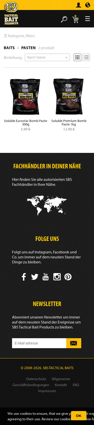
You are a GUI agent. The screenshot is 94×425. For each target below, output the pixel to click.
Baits (9, 48)
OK (79, 416)
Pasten (28, 48)
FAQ (76, 384)
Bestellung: (13, 57)
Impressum (47, 390)
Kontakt (61, 384)
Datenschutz (36, 378)
